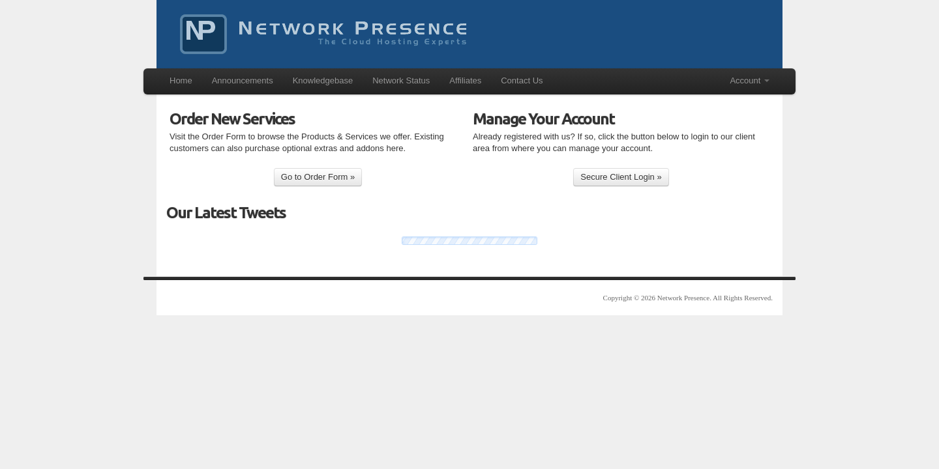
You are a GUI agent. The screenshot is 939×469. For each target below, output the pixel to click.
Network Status (401, 80)
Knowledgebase (323, 80)
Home (181, 80)
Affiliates (465, 80)
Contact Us (522, 80)
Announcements (242, 80)
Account (749, 80)
